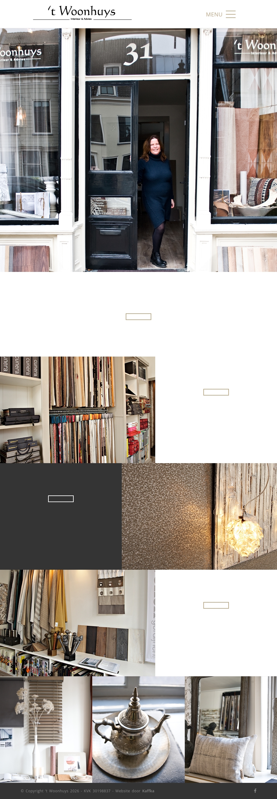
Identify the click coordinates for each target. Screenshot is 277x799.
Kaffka (148, 791)
